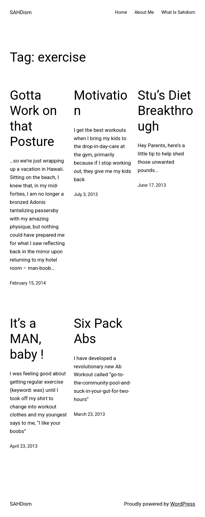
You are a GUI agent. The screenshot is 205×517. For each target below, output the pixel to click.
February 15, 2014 (28, 283)
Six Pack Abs (98, 331)
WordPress (182, 504)
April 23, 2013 (23, 446)
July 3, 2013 (86, 194)
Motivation (100, 103)
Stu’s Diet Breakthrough (165, 111)
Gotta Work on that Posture (33, 118)
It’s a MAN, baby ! (27, 339)
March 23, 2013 (89, 414)
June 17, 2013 (152, 185)
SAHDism (21, 12)
